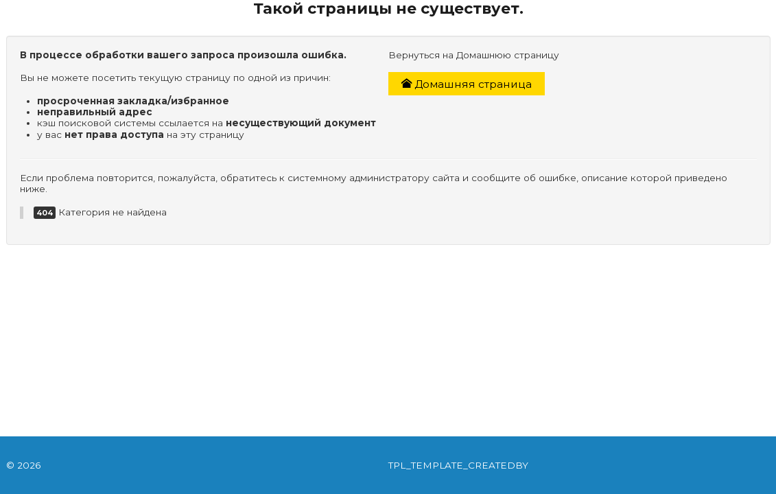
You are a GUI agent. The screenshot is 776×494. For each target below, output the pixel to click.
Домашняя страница (466, 84)
